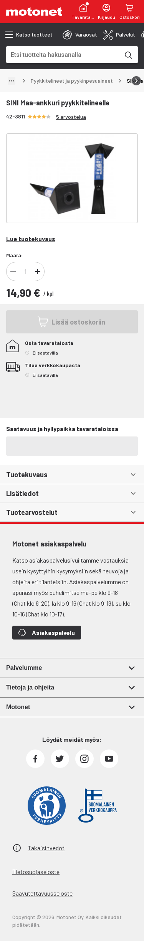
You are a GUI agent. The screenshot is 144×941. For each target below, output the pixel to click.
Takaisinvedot (46, 847)
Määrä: (14, 255)
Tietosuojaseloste (36, 871)
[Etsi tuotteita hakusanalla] (127, 54)
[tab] (80, 34)
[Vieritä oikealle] (136, 80)
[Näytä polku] (11, 81)
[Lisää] (37, 271)
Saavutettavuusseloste (42, 893)
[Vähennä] (13, 271)
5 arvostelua (71, 116)
